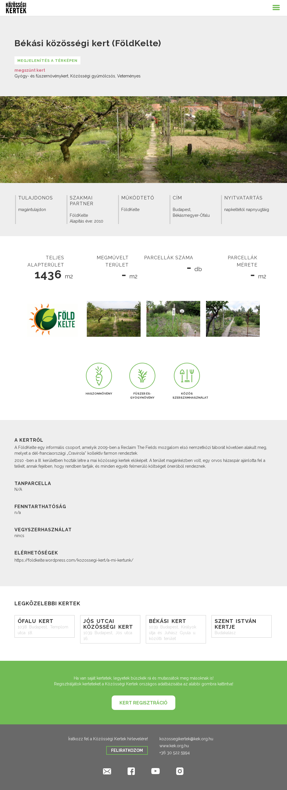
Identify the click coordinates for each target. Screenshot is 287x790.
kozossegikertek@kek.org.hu (186, 739)
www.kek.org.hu (174, 745)
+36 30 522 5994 (174, 752)
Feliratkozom (127, 750)
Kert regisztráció (143, 703)
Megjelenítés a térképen (47, 60)
